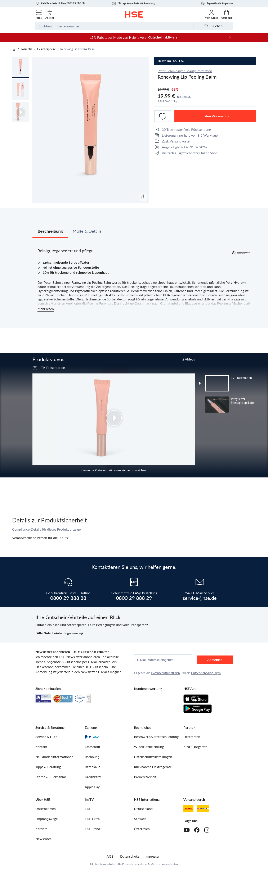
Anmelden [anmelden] (215, 660)
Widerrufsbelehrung (149, 747)
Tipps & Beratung (48, 767)
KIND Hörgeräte (195, 747)
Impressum (153, 856)
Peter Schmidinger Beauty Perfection (185, 71)
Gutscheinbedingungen (206, 673)
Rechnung (92, 757)
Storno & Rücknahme (51, 777)
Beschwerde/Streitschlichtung (156, 737)
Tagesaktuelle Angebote (217, 3)
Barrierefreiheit (145, 777)
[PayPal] (92, 737)
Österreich (142, 829)
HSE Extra (92, 819)
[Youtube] (186, 830)
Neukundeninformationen (54, 757)
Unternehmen (45, 809)
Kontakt (41, 747)
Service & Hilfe (46, 737)
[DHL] (188, 808)
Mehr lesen (45, 309)
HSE (88, 809)
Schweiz (140, 819)
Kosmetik (26, 49)
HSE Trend (92, 829)
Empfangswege (46, 819)
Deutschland (143, 809)
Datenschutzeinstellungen (153, 757)
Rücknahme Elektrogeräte (153, 767)
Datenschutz (129, 856)
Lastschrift (92, 747)
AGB (110, 856)
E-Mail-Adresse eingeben (155, 659)
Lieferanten (191, 737)
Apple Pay (92, 787)
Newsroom (43, 839)
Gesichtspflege (46, 49)
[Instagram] (207, 830)
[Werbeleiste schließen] (230, 37)
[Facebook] (196, 830)
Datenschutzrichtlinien (165, 673)
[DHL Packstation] (203, 808)
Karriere (41, 829)
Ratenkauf (92, 767)
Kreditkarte (93, 777)
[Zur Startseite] (134, 14)
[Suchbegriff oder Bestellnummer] (114, 26)
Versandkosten (180, 141)
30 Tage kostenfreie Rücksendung (133, 3)
